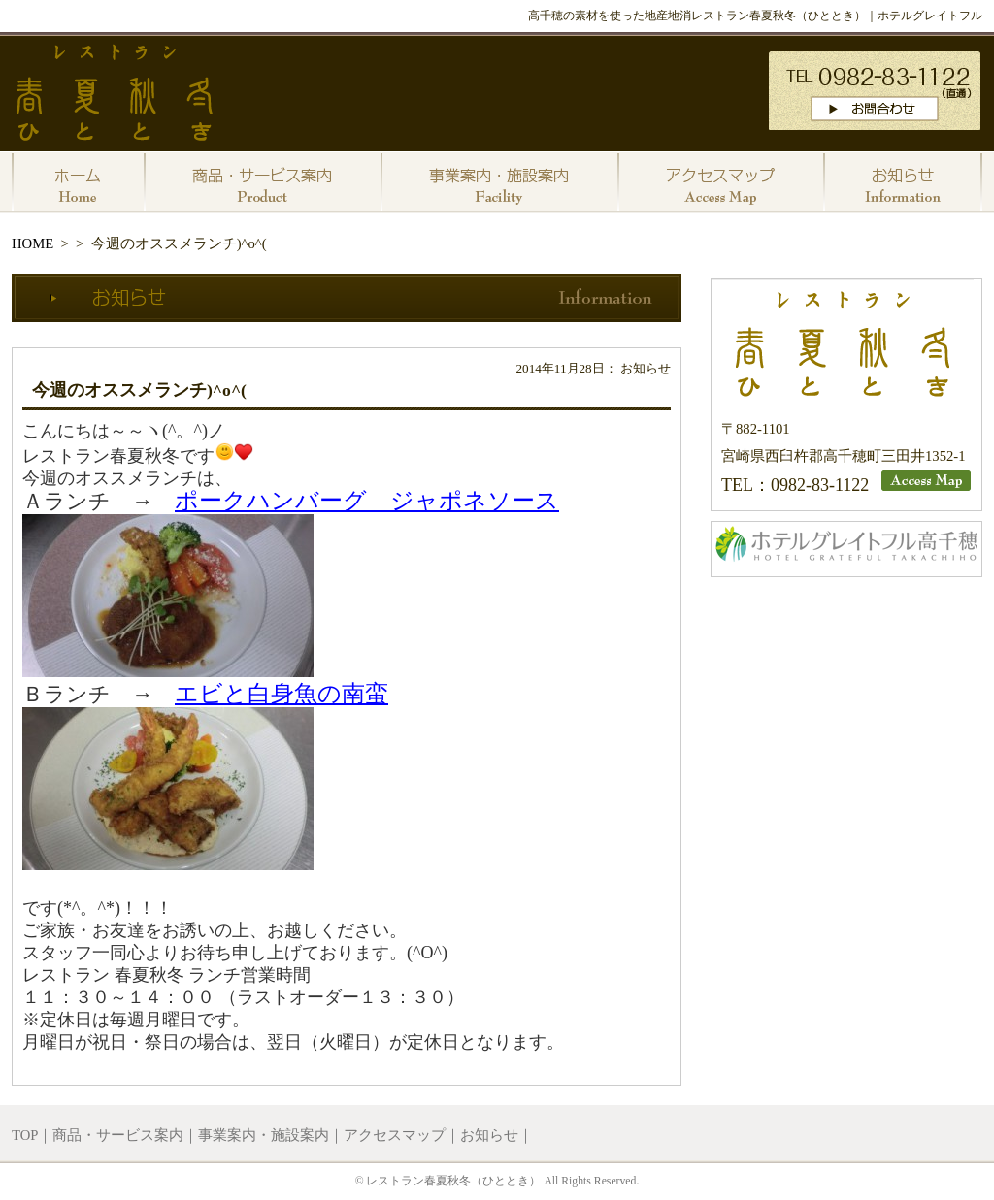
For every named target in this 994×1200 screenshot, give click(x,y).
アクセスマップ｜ (402, 1135)
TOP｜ (32, 1135)
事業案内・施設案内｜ (271, 1135)
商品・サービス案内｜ (125, 1135)
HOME (32, 243)
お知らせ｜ (496, 1135)
